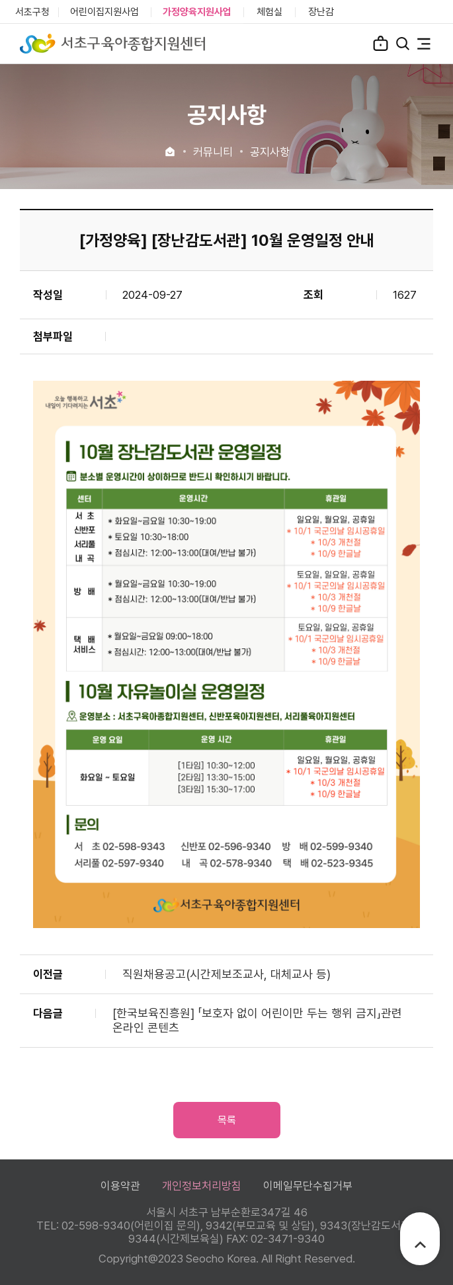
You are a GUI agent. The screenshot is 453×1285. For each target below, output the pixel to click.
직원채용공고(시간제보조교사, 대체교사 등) (226, 974)
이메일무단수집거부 (307, 1185)
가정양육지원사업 (197, 12)
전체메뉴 (424, 43)
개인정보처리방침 (201, 1185)
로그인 (380, 43)
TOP (420, 1244)
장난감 (321, 12)
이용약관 (120, 1185)
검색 (402, 43)
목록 (227, 1120)
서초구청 (32, 12)
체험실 (269, 12)
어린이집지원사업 (104, 12)
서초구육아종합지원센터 (112, 43)
